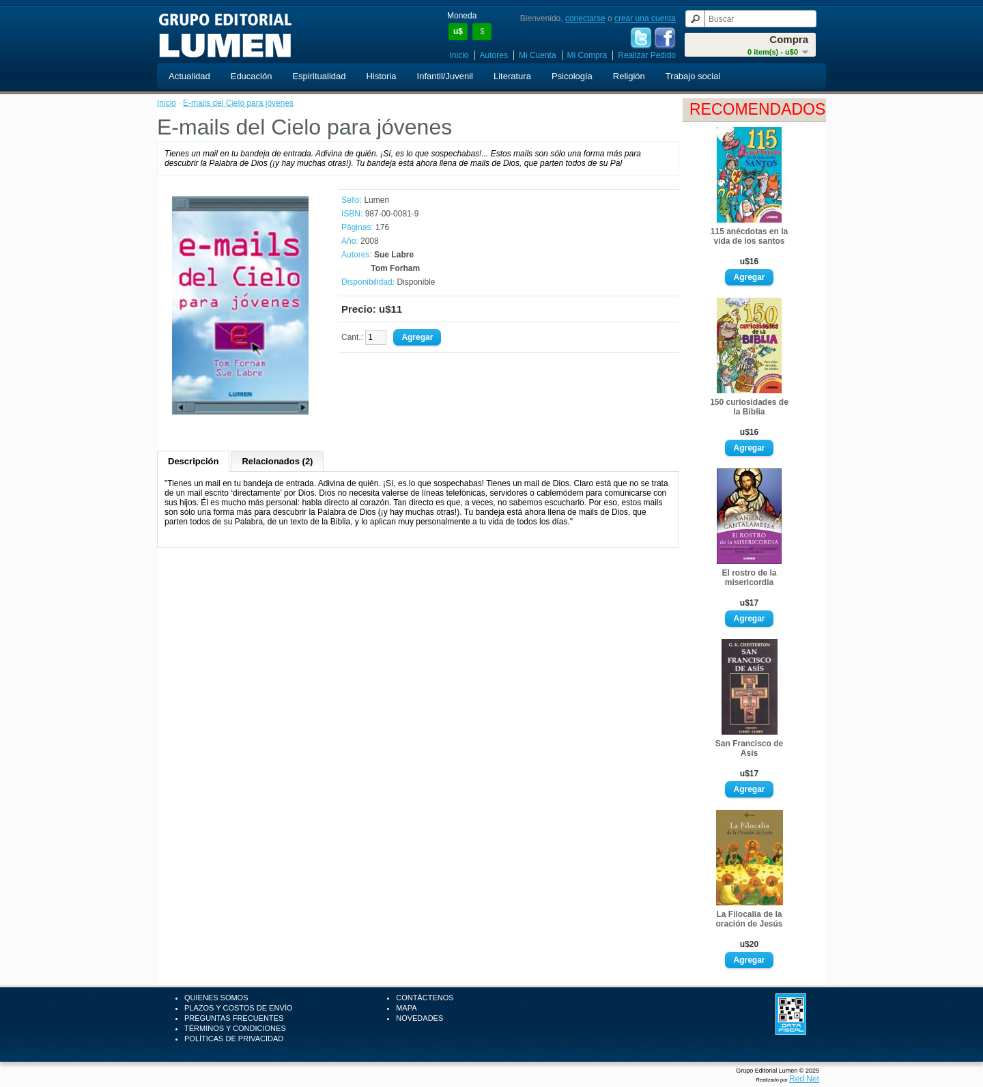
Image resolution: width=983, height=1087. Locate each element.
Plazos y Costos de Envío (238, 1008)
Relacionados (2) (277, 461)
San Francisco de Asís (749, 748)
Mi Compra (587, 55)
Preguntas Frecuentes (233, 1018)
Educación (251, 76)
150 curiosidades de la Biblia (749, 407)
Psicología (572, 76)
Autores (494, 55)
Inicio (459, 55)
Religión (629, 76)
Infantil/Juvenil (445, 76)
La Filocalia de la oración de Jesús (748, 919)
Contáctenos (424, 997)
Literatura (512, 76)
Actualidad (189, 76)
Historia (381, 76)
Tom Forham (395, 268)
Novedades (419, 1018)
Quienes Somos (216, 997)
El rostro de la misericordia (749, 577)
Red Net (804, 1079)
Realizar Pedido (647, 55)
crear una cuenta (645, 18)
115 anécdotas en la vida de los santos (749, 236)
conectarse (585, 18)
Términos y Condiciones (235, 1028)
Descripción (193, 461)
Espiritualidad (318, 76)
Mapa (406, 1008)
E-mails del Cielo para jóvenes (238, 103)
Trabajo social (693, 76)
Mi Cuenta (537, 55)
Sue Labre (394, 254)
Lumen (376, 200)
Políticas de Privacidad (233, 1038)
